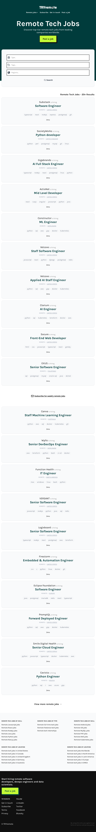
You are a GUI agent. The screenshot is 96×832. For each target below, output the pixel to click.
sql (36, 231)
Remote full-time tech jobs (47, 725)
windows (40, 482)
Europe (52, 593)
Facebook (20, 810)
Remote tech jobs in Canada (13, 754)
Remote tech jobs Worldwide (78, 751)
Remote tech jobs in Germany (13, 760)
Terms (4, 810)
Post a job (66, 12)
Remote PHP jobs (80, 734)
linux (67, 144)
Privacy (5, 813)
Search (48, 80)
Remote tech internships (46, 731)
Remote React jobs (9, 728)
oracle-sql (53, 376)
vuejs (34, 202)
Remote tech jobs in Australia (13, 763)
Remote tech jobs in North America (80, 754)
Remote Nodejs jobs (9, 731)
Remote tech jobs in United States (15, 751)
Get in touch (55, 12)
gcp (47, 231)
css (33, 347)
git (71, 115)
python (30, 144)
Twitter (19, 806)
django (52, 260)
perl (37, 144)
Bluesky (19, 813)
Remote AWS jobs (81, 737)
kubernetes (64, 231)
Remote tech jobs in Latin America (80, 757)
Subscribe (44, 12)
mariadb (44, 598)
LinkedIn (20, 803)
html (27, 347)
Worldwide (52, 226)
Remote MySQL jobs (82, 731)
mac (32, 482)
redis (70, 260)
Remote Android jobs (82, 725)
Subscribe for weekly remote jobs (49, 396)
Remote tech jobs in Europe (78, 760)
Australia (52, 419)
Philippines (52, 371)
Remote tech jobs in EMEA (77, 763)
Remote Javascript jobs (11, 725)
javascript (52, 202)
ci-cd (60, 453)
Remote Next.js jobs (9, 740)
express (53, 115)
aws (42, 231)
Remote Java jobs (8, 734)
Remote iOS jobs (80, 728)
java (68, 202)
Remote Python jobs (9, 737)
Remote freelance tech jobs (48, 728)
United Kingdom (52, 139)
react (37, 115)
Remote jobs (32, 12)
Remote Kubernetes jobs (83, 740)
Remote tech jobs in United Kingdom (16, 757)
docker (54, 231)
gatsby (68, 347)
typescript (28, 115)
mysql (54, 144)
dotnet (68, 376)
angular (42, 202)
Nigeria (52, 680)
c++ (32, 569)
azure (56, 685)
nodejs (44, 115)
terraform (53, 318)
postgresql (62, 115)
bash (53, 453)
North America (52, 477)
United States (52, 110)
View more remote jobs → (48, 704)
